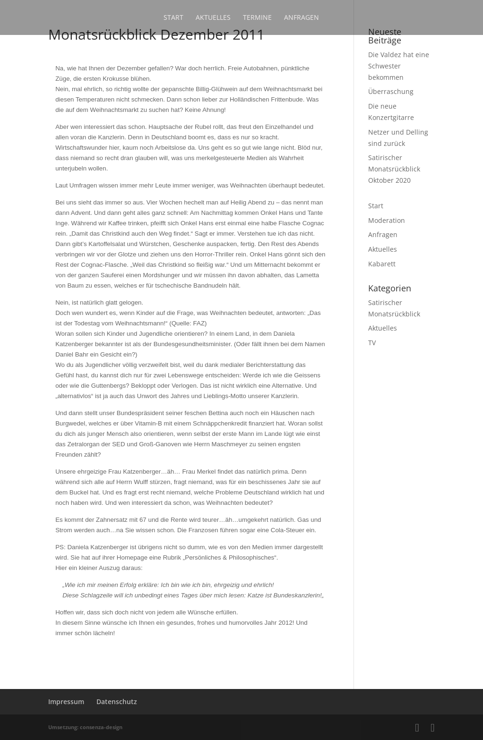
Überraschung (391, 91)
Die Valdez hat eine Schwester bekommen (398, 66)
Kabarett (382, 263)
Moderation (386, 220)
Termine (257, 18)
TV (372, 342)
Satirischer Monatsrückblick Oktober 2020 (394, 169)
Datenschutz (116, 701)
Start (173, 18)
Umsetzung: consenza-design (85, 727)
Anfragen (301, 18)
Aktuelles (213, 18)
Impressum (66, 701)
